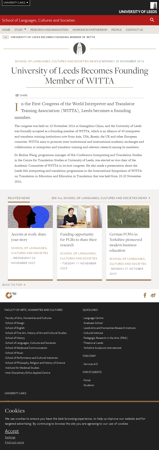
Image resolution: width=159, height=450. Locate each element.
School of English (15, 328)
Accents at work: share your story (28, 236)
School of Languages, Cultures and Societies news (56, 61)
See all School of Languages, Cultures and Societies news (99, 198)
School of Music (14, 353)
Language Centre (94, 318)
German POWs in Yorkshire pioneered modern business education (126, 242)
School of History (15, 338)
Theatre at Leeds (93, 343)
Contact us (134, 29)
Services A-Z (91, 364)
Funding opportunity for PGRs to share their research (78, 239)
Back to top (12, 284)
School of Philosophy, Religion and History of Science (35, 363)
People (116, 29)
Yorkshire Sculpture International (102, 348)
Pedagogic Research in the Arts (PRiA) (106, 338)
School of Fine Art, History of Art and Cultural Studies (35, 333)
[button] (152, 20)
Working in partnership (89, 29)
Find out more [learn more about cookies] (14, 442)
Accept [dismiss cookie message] (12, 430)
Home (6, 29)
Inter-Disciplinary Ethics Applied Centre (27, 373)
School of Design (14, 323)
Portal (87, 380)
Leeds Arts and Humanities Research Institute (110, 328)
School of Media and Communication (26, 348)
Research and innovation (49, 29)
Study (18, 29)
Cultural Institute (93, 333)
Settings (10, 437)
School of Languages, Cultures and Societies (38, 20)
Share (24, 95)
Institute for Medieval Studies (22, 368)
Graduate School (93, 323)
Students (89, 385)
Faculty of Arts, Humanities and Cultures (28, 318)
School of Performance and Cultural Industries (31, 358)
